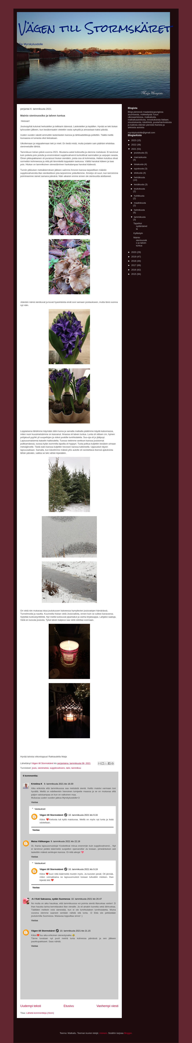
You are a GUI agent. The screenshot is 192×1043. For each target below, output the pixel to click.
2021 (134, 149)
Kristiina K (37, 784)
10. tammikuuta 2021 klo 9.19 (83, 869)
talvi (68, 768)
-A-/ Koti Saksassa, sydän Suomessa (50, 899)
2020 (134, 252)
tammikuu (76, 768)
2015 (134, 274)
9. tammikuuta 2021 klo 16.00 (58, 784)
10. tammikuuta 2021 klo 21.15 (75, 930)
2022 (134, 144)
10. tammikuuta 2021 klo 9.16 (83, 815)
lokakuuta (139, 164)
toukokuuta (139, 188)
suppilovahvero (57, 768)
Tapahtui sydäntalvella (140, 226)
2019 (134, 256)
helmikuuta (139, 210)
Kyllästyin (138, 233)
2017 (134, 265)
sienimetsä (43, 768)
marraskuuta (140, 157)
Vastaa (34, 802)
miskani (103, 1033)
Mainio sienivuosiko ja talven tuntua (140, 241)
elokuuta (138, 173)
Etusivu (69, 1006)
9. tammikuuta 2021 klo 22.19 (65, 841)
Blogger (128, 1033)
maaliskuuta (140, 203)
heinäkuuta (139, 177)
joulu (34, 768)
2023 (134, 140)
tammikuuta (140, 217)
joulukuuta (139, 152)
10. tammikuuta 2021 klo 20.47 (86, 899)
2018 (134, 261)
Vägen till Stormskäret (95, 28)
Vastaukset (40, 808)
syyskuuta (139, 168)
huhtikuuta (139, 196)
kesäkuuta (139, 184)
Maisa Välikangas (40, 841)
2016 (134, 269)
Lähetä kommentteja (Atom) (40, 1013)
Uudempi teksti (30, 1006)
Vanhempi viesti (107, 1006)
